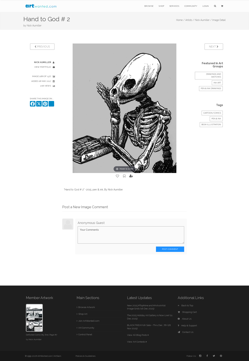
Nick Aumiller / (203, 20)
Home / (180, 20)
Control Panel (85, 334)
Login (205, 6)
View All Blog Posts (138, 335)
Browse (148, 6)
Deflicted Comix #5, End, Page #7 (41, 335)
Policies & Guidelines (85, 356)
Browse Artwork (86, 307)
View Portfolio (42, 67)
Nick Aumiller (34, 25)
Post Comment (170, 249)
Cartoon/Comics (212, 113)
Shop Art (82, 314)
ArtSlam (57, 356)
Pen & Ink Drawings (211, 88)
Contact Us (185, 332)
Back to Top (185, 305)
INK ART (217, 83)
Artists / (189, 20)
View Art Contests (137, 341)
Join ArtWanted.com (88, 321)
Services (174, 6)
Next (214, 46)
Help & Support (187, 325)
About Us (184, 318)
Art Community (86, 327)
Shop (161, 6)
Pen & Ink (216, 119)
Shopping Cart (187, 312)
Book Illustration (211, 124)
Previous (42, 46)
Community (190, 6)
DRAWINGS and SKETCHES (213, 75)
